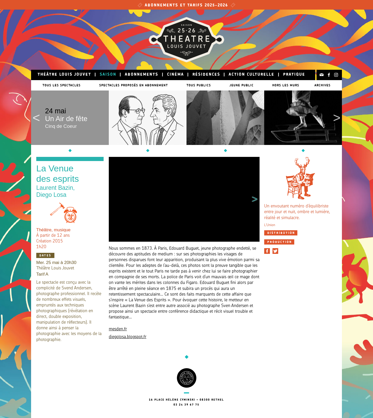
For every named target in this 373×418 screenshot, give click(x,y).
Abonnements (141, 75)
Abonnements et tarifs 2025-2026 (186, 6)
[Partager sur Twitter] (275, 251)
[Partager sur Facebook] (267, 251)
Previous (36, 117)
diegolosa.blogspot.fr (127, 337)
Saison (108, 75)
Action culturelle (251, 75)
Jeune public (247, 85)
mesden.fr (118, 329)
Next (337, 117)
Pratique (294, 75)
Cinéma (175, 75)
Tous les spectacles (59, 85)
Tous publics (201, 85)
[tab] (280, 232)
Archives (325, 85)
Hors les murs (293, 85)
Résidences (206, 75)
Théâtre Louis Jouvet (64, 75)
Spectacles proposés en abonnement (133, 85)
